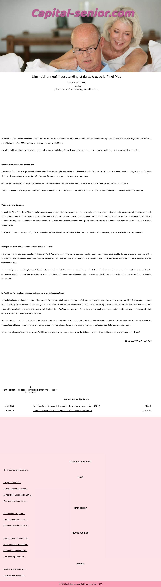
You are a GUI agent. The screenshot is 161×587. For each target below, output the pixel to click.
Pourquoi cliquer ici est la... (15, 501)
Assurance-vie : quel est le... (15, 544)
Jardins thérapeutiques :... (14, 575)
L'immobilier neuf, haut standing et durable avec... (76, 89)
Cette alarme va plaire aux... (15, 470)
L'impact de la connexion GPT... (17, 495)
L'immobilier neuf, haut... (14, 514)
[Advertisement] (76, 111)
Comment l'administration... (15, 550)
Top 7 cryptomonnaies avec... (16, 538)
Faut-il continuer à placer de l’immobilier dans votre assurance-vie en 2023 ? (30, 391)
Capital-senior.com (72, 584)
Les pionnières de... (12, 482)
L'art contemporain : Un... (14, 557)
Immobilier (76, 86)
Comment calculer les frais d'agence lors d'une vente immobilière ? (62, 411)
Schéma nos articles (89, 584)
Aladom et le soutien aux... (15, 569)
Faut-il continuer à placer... (15, 520)
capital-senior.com (77, 83)
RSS (100, 584)
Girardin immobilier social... (15, 489)
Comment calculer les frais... (16, 526)
